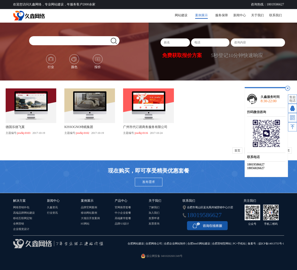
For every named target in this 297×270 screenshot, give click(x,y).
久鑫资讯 (52, 207)
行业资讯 (52, 212)
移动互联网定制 (22, 218)
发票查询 (154, 223)
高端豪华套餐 (123, 218)
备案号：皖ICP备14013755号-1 (266, 243)
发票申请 (154, 218)
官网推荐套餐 (123, 207)
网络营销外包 (21, 207)
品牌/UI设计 (122, 223)
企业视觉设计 (21, 229)
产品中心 (121, 200)
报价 (98, 61)
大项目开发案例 (90, 218)
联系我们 (275, 15)
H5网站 (85, 223)
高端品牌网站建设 (24, 212)
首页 (237, 150)
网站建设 (181, 15)
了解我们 (154, 207)
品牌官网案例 (89, 207)
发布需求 (148, 182)
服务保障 (221, 15)
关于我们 (257, 15)
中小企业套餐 (123, 212)
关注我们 (249, 200)
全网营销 (18, 223)
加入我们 (154, 212)
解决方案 (19, 200)
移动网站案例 (89, 212)
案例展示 (201, 15)
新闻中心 (239, 15)
